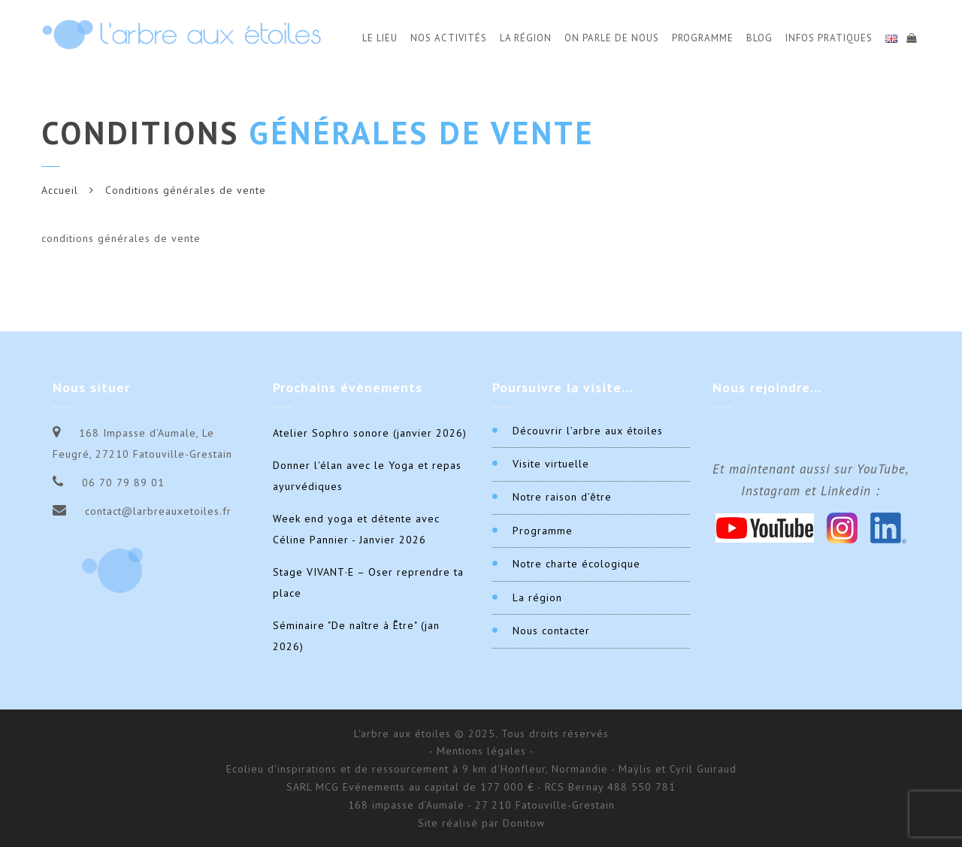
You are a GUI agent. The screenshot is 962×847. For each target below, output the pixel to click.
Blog (759, 38)
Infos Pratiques (829, 38)
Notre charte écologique (576, 563)
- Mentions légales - (481, 751)
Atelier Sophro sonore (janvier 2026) (370, 433)
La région (537, 597)
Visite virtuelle (551, 463)
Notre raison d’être (562, 497)
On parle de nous (611, 38)
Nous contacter (551, 630)
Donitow (524, 823)
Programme (703, 38)
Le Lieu (380, 38)
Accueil (59, 190)
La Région (526, 38)
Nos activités (448, 38)
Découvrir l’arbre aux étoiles (588, 430)
